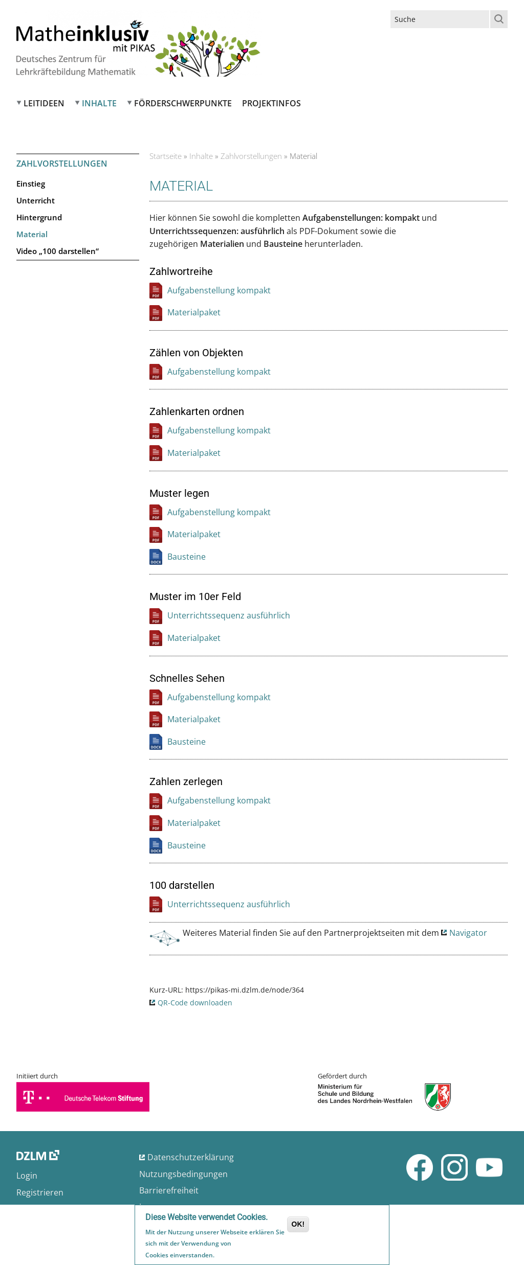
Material (32, 234)
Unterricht (35, 200)
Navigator (468, 932)
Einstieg (30, 183)
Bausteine (186, 556)
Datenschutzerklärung (190, 1157)
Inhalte (99, 103)
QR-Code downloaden (195, 1002)
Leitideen (44, 103)
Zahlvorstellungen (251, 156)
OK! (298, 1225)
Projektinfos (271, 103)
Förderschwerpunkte (183, 103)
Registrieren (39, 1192)
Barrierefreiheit (169, 1190)
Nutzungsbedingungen (183, 1174)
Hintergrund (39, 217)
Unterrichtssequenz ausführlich (228, 615)
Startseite (165, 156)
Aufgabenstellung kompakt (219, 290)
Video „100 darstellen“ (57, 251)
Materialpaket (194, 312)
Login (26, 1175)
